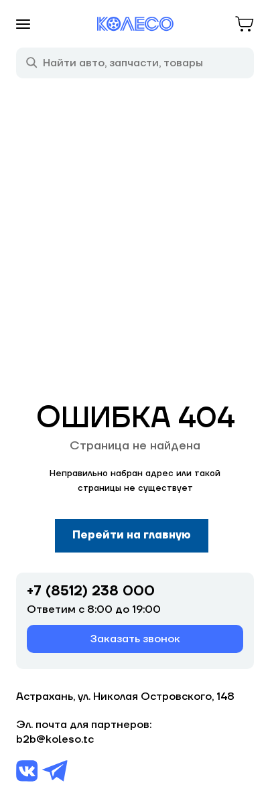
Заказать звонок (135, 639)
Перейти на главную (131, 535)
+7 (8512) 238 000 (91, 591)
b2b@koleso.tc (55, 739)
